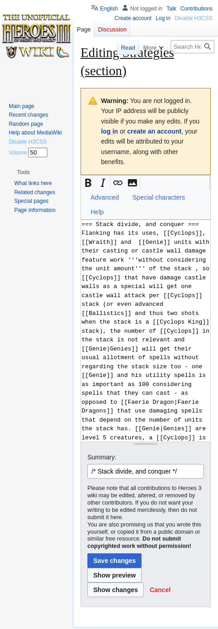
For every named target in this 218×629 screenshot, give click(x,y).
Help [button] (97, 212)
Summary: (102, 457)
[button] (88, 182)
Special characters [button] (158, 197)
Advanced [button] (105, 197)
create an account (154, 131)
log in (109, 131)
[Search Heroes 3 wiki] (192, 46)
